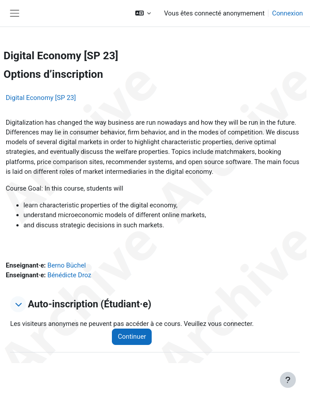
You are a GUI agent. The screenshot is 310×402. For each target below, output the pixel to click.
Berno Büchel (66, 265)
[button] (143, 13)
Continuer (132, 337)
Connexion (287, 13)
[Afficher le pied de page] (288, 380)
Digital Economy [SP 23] (41, 98)
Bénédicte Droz (69, 275)
